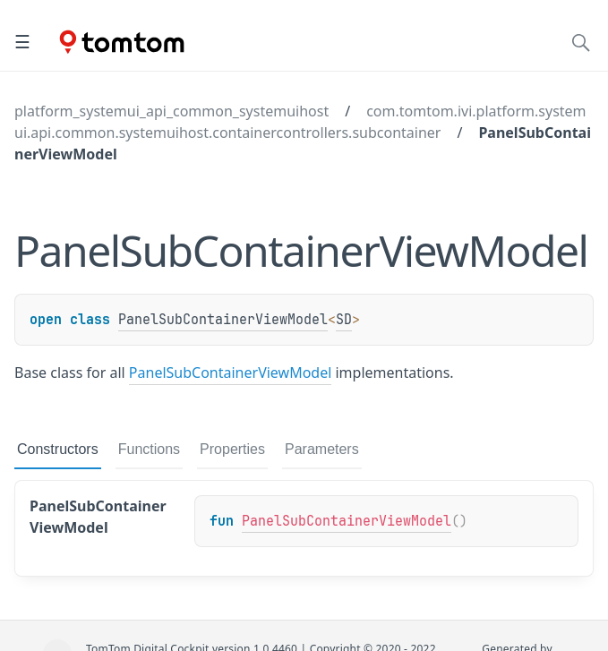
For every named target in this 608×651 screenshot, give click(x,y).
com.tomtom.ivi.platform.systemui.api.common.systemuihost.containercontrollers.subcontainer (300, 121)
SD (344, 320)
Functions (149, 449)
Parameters (322, 449)
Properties (232, 449)
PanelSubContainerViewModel (223, 320)
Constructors (57, 449)
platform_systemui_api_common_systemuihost (171, 111)
